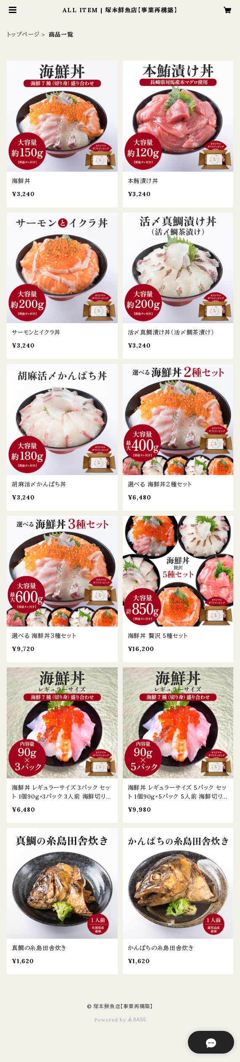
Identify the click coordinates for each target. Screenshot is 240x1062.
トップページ (23, 34)
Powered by (120, 1020)
